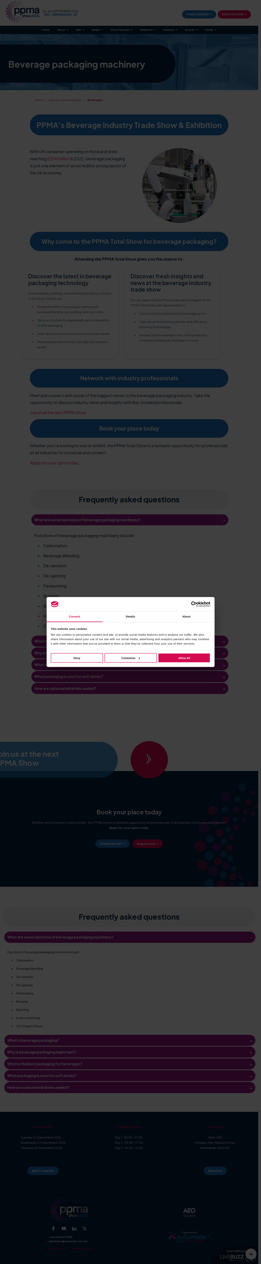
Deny (77, 657)
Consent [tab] (74, 616)
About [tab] (186, 616)
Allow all (184, 657)
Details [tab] (130, 616)
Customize (130, 657)
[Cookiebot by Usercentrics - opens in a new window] (194, 604)
